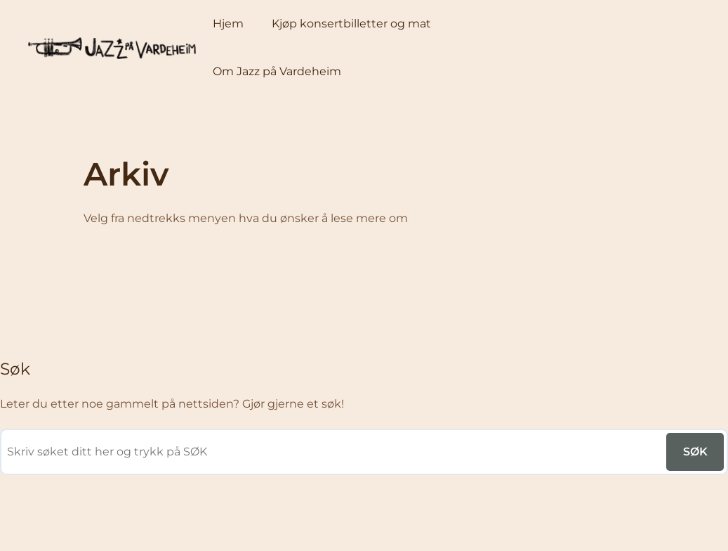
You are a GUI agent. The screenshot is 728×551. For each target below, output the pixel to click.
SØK (695, 451)
